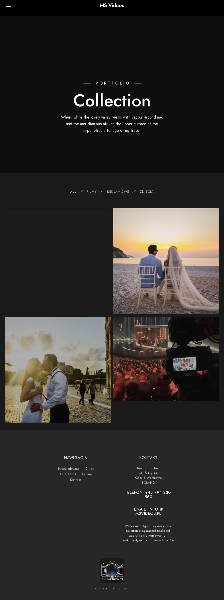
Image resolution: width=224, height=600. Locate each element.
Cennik (87, 474)
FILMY (94, 191)
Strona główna (68, 468)
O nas (89, 468)
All (75, 191)
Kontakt (75, 480)
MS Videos (112, 5)
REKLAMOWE (120, 191)
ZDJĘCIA (147, 191)
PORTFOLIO (67, 474)
